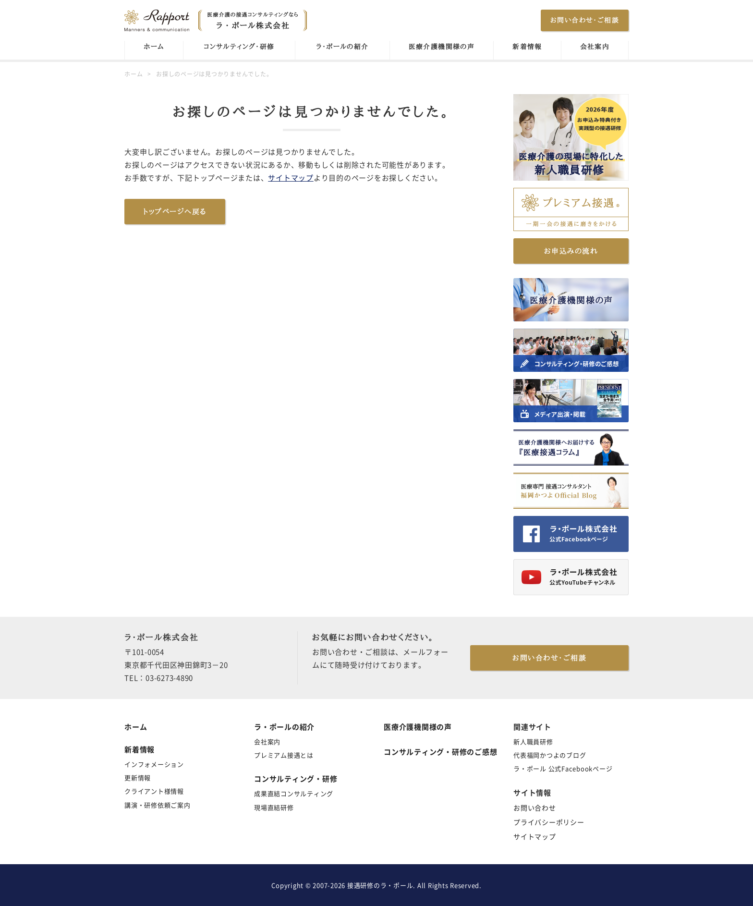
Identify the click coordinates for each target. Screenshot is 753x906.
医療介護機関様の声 (442, 46)
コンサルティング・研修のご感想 (440, 752)
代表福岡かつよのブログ (549, 754)
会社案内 (595, 46)
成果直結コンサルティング (293, 793)
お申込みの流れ (571, 251)
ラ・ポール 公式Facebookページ (562, 768)
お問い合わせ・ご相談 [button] (584, 20)
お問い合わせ (534, 807)
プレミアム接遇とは (284, 754)
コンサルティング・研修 (239, 46)
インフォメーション (154, 764)
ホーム (154, 46)
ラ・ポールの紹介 (342, 46)
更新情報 (137, 777)
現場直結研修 (274, 807)
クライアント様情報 (154, 791)
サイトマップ (291, 177)
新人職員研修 (533, 741)
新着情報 (527, 46)
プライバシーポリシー (548, 822)
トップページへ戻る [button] (174, 211)
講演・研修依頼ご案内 (157, 804)
